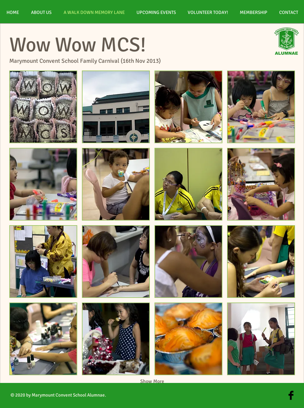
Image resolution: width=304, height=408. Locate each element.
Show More (152, 381)
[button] (43, 107)
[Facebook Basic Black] (291, 395)
